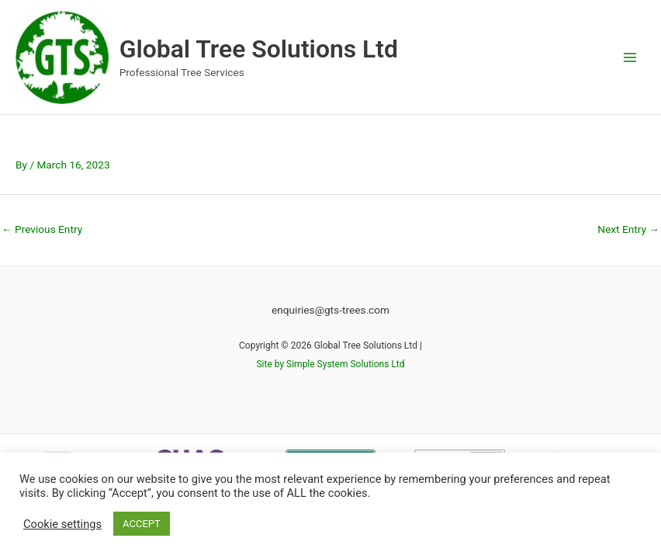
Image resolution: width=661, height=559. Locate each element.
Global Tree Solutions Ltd (258, 49)
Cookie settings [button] (62, 524)
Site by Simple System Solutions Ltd (330, 364)
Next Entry (628, 229)
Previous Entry (42, 229)
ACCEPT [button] (142, 523)
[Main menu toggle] (630, 57)
